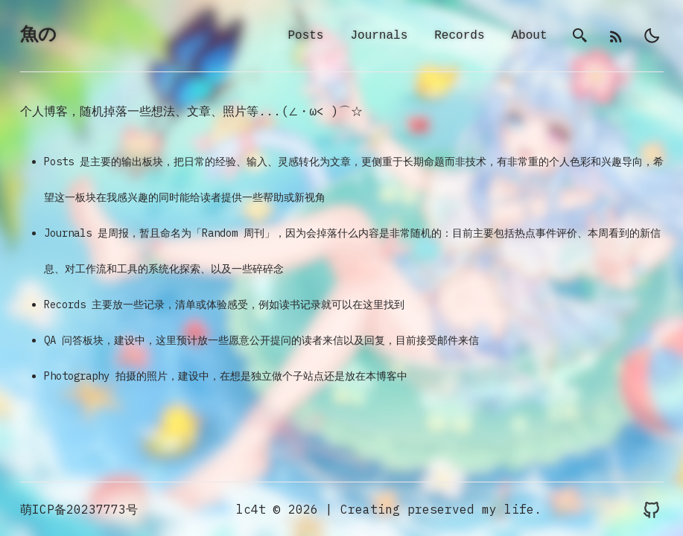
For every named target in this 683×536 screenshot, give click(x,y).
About (529, 36)
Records (459, 36)
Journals (378, 36)
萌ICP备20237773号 (79, 509)
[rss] (616, 36)
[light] (652, 36)
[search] (580, 36)
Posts (305, 36)
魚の (38, 36)
